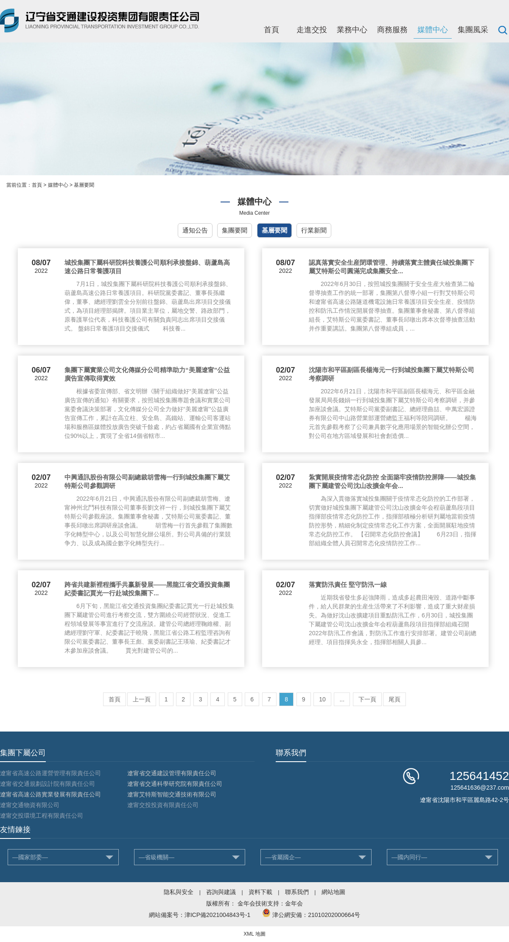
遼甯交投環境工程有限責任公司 (41, 815)
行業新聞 (314, 230)
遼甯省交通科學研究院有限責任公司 (174, 783)
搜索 (502, 29)
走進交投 (311, 29)
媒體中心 (432, 29)
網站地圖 (333, 892)
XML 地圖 (254, 934)
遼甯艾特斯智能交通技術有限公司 (171, 794)
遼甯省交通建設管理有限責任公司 (171, 773)
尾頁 (394, 699)
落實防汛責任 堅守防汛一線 (348, 584)
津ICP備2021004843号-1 (218, 914)
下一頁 (367, 699)
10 (322, 699)
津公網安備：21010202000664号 (316, 914)
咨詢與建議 (221, 892)
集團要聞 (234, 230)
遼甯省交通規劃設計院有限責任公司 (47, 783)
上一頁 (142, 699)
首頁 (271, 29)
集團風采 (473, 29)
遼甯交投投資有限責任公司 (163, 805)
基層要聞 (84, 185)
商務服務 (392, 29)
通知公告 (195, 230)
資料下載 (260, 892)
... (341, 699)
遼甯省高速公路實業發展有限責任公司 (50, 794)
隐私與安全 (178, 892)
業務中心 (352, 29)
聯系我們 (297, 892)
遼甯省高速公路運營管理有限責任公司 (50, 773)
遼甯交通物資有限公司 (29, 805)
